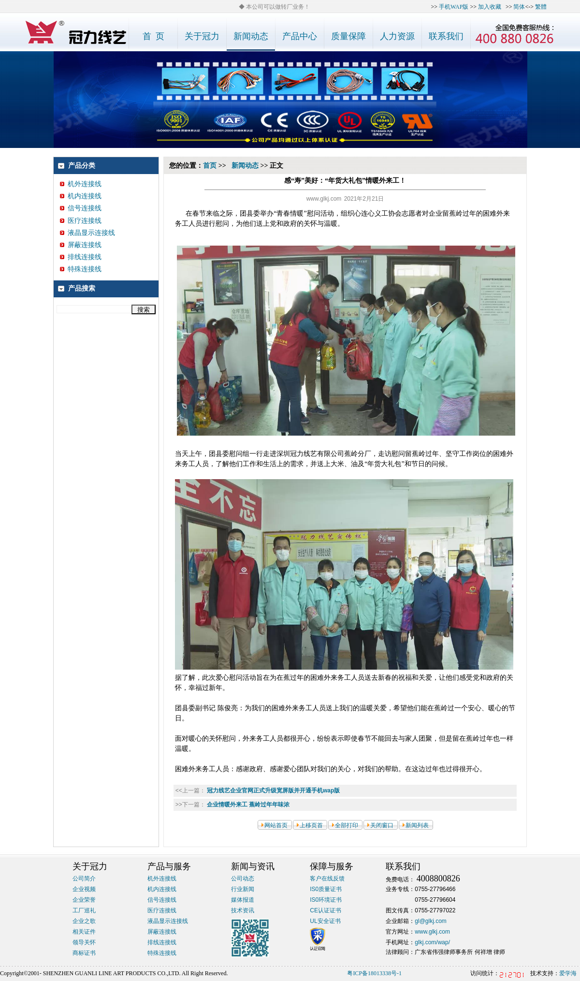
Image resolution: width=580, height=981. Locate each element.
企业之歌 (84, 921)
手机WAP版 (453, 6)
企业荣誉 (84, 899)
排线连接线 (81, 257)
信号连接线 (81, 208)
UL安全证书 (325, 921)
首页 (210, 165)
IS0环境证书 (326, 899)
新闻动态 (245, 165)
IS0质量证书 (326, 889)
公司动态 (242, 878)
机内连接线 (81, 196)
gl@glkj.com (431, 921)
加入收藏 (489, 6)
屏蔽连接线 (81, 245)
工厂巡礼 (84, 910)
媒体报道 (242, 899)
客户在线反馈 (327, 878)
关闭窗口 (381, 825)
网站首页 (276, 825)
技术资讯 (242, 910)
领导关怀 (84, 942)
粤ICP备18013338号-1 (374, 973)
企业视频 (84, 889)
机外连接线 (81, 184)
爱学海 (568, 973)
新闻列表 (417, 825)
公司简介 (84, 878)
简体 (519, 6)
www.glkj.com (432, 931)
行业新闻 (242, 889)
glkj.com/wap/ (432, 942)
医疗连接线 (81, 220)
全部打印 (346, 825)
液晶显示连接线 (87, 232)
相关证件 (84, 931)
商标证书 (84, 953)
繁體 (541, 6)
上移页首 (311, 825)
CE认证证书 (325, 910)
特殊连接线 (81, 269)
